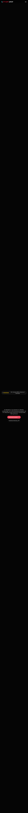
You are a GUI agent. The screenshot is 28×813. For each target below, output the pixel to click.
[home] (7, 2)
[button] (25, 1)
